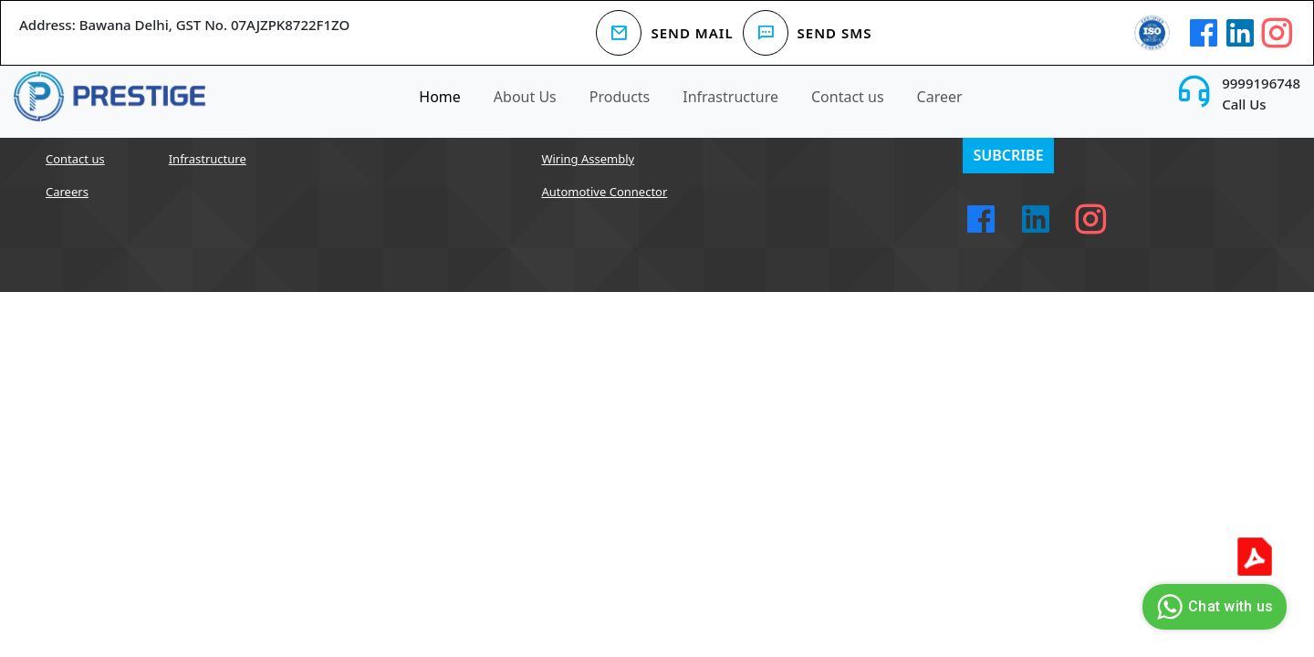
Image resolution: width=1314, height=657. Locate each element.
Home (440, 97)
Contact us (847, 97)
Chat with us (1212, 607)
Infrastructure (730, 97)
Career (940, 97)
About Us (525, 97)
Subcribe (1008, 155)
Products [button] (620, 97)
